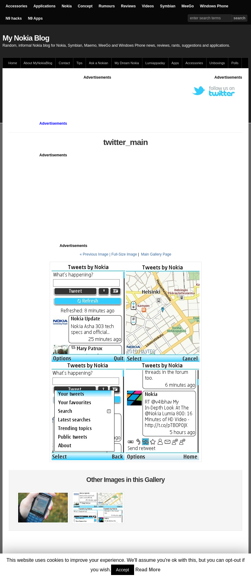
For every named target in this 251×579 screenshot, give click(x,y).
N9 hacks (14, 18)
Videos (148, 6)
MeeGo (187, 6)
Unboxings (217, 63)
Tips (79, 63)
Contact (64, 63)
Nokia (67, 6)
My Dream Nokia (127, 63)
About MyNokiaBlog (38, 63)
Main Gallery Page (156, 254)
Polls (234, 63)
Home (12, 63)
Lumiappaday (155, 63)
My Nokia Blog (25, 38)
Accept (122, 569)
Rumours (107, 6)
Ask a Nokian (98, 63)
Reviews (128, 6)
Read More (147, 569)
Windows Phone (214, 6)
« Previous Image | (95, 254)
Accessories (16, 6)
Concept (85, 6)
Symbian (167, 6)
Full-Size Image (124, 254)
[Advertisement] (120, 94)
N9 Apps (35, 18)
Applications (44, 6)
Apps (175, 63)
